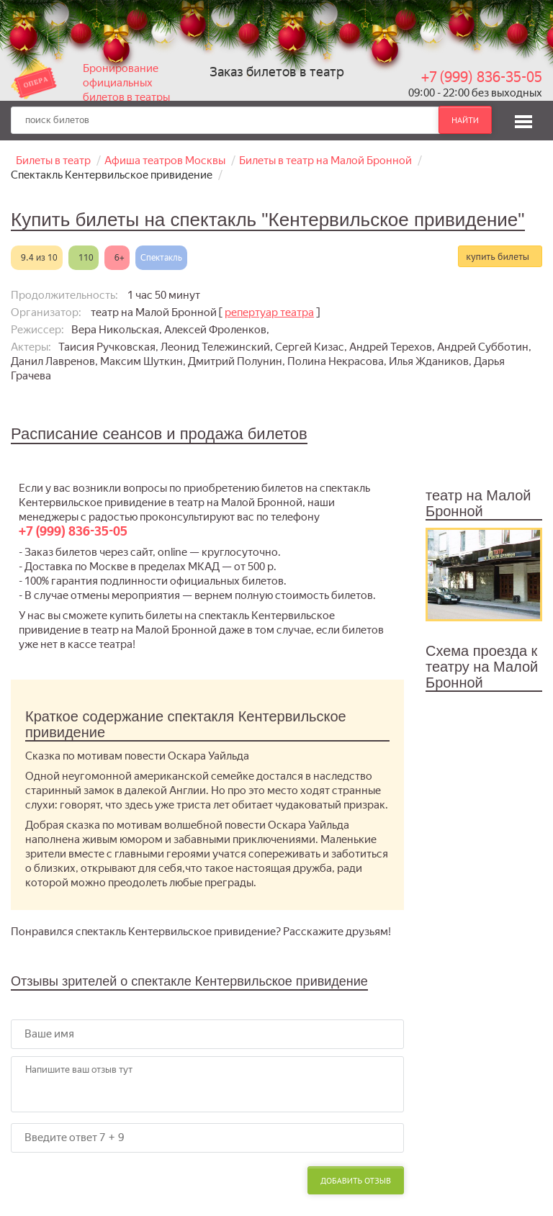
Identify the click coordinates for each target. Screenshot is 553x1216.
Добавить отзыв (355, 1180)
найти (465, 119)
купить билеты (497, 256)
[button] (523, 119)
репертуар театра (269, 312)
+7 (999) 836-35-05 (481, 77)
